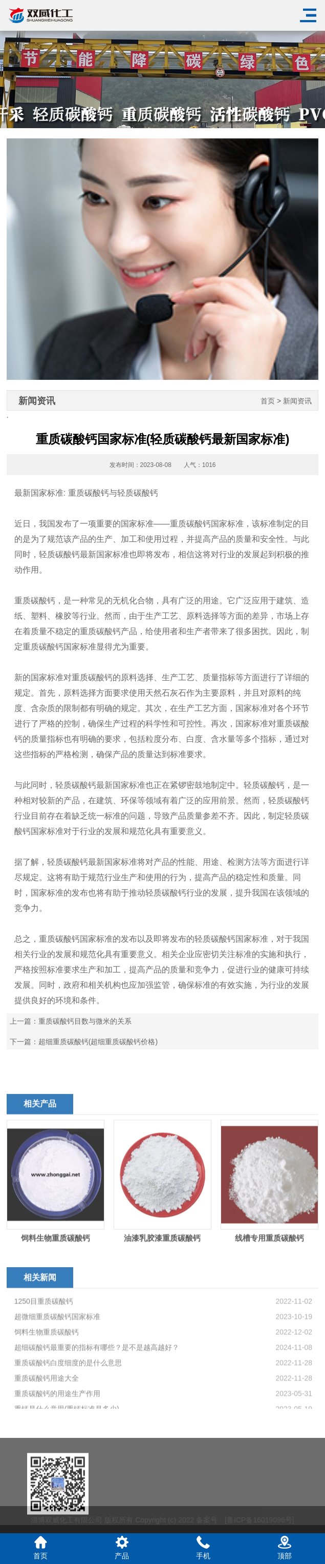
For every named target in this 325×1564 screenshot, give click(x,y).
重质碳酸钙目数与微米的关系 (85, 1021)
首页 (268, 401)
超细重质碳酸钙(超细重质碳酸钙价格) (98, 1042)
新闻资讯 (297, 401)
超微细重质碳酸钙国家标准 (57, 1398)
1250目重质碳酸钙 (43, 1382)
